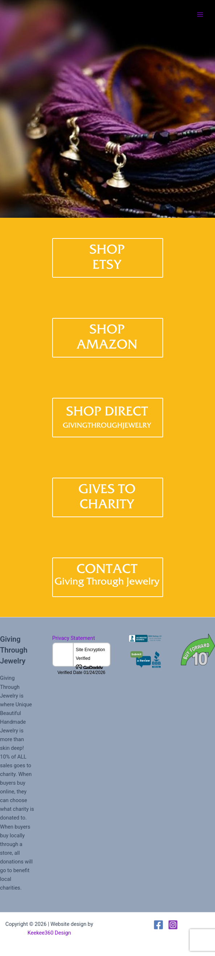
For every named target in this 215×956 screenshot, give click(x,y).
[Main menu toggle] (200, 14)
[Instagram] (173, 925)
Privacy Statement (73, 638)
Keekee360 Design (49, 933)
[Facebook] (158, 925)
